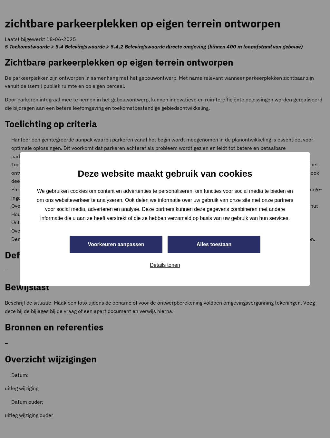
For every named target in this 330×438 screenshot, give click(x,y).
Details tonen (165, 265)
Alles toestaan (214, 244)
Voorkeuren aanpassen (116, 244)
